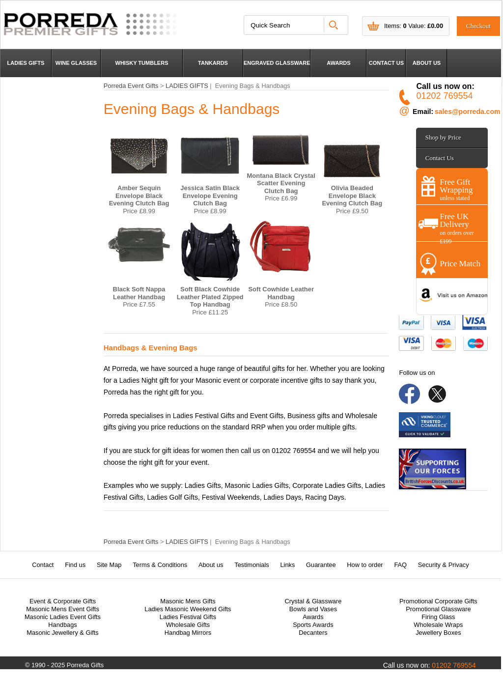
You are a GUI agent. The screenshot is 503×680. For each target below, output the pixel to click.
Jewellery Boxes (438, 632)
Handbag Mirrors (188, 632)
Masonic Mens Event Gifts (62, 609)
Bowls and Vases (313, 609)
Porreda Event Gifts (131, 85)
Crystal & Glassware (312, 601)
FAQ (400, 564)
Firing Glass (438, 617)
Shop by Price (443, 137)
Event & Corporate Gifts (62, 601)
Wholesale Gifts (188, 624)
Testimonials (251, 564)
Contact (43, 564)
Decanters (313, 632)
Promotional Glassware (438, 609)
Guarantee (320, 564)
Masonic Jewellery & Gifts (63, 632)
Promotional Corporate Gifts (438, 601)
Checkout (478, 25)
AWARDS (338, 63)
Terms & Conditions (160, 564)
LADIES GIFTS (26, 63)
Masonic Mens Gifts (187, 601)
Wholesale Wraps (438, 624)
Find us (75, 564)
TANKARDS (213, 63)
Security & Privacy (443, 564)
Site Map (109, 564)
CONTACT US (386, 63)
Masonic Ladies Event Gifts (63, 617)
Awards (313, 617)
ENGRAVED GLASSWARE (277, 63)
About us (211, 564)
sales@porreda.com (468, 111)
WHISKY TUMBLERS (141, 63)
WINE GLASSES (76, 63)
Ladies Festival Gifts (188, 617)
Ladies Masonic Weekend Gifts (187, 609)
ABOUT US (427, 63)
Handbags (62, 624)
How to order (365, 564)
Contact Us (439, 158)
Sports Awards (313, 624)
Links (287, 564)
